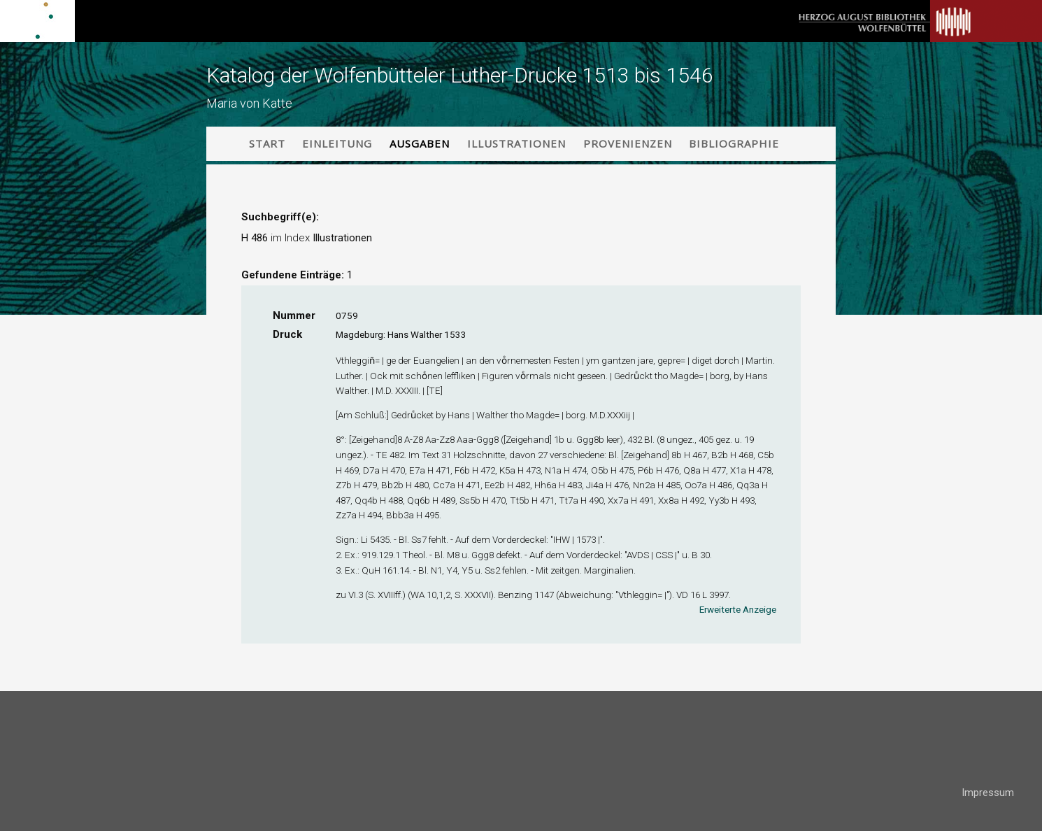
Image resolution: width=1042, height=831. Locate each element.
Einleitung (337, 143)
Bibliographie (734, 143)
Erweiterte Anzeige (737, 609)
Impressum (988, 792)
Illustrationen (516, 143)
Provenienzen (627, 143)
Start (267, 143)
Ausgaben (420, 143)
